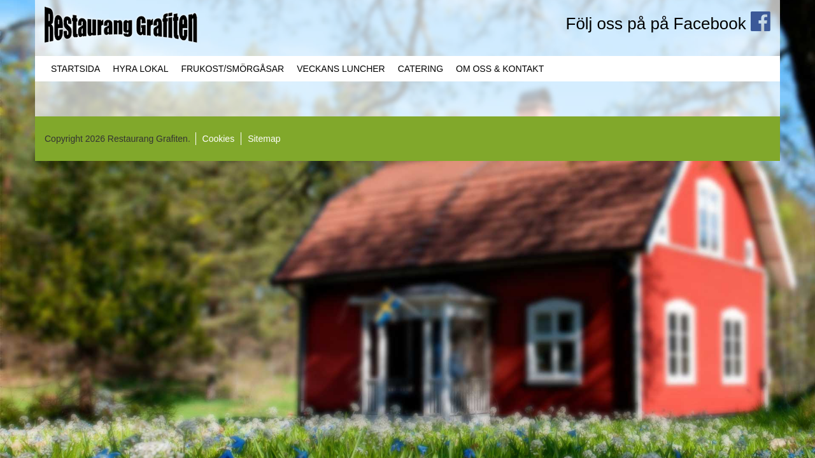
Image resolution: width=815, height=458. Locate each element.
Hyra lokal (140, 69)
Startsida (75, 69)
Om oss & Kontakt (500, 69)
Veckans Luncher (341, 69)
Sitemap (264, 139)
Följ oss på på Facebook (668, 23)
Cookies (218, 139)
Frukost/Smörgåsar (232, 69)
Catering (420, 69)
